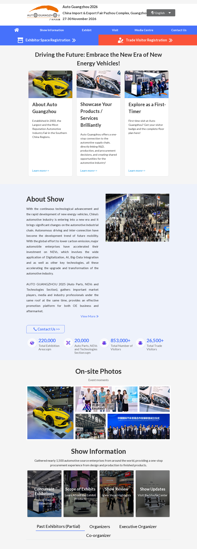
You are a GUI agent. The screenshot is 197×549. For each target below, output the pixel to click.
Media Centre (144, 30)
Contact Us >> (46, 329)
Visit (116, 30)
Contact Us (179, 30)
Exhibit (87, 30)
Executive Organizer (138, 526)
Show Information (53, 30)
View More (89, 316)
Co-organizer (98, 534)
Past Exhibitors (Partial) (58, 525)
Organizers (99, 526)
